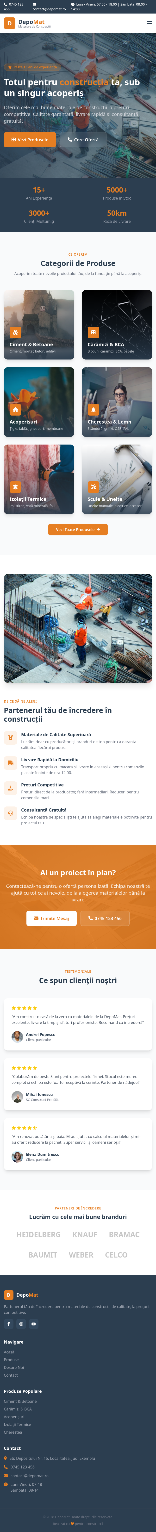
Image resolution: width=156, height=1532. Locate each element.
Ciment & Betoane (20, 1401)
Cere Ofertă (83, 140)
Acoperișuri (14, 1416)
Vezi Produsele (30, 140)
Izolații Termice (17, 1424)
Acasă (9, 1352)
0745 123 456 (105, 918)
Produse (11, 1359)
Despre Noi (14, 1367)
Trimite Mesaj (51, 918)
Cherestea (13, 1432)
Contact (11, 1375)
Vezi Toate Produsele (78, 529)
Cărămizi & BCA (18, 1409)
